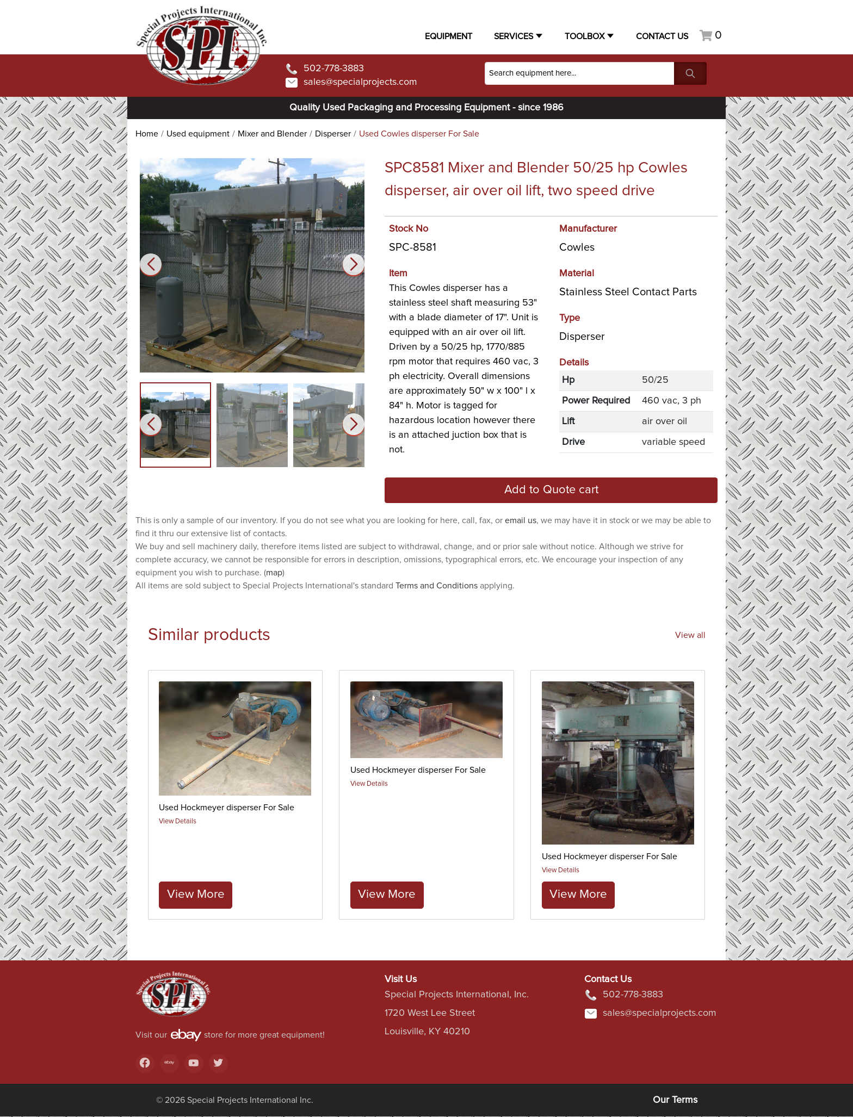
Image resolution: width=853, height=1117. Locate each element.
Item (398, 273)
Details (574, 363)
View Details (178, 821)
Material (576, 273)
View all (690, 635)
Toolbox (584, 36)
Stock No (408, 229)
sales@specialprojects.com (351, 82)
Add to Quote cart (551, 490)
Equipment (448, 36)
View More (196, 894)
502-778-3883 (324, 69)
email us (520, 520)
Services (513, 36)
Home (146, 133)
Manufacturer (588, 229)
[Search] (580, 73)
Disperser (333, 133)
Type (569, 318)
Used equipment (198, 133)
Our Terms (675, 1101)
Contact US (662, 36)
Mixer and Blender (272, 133)
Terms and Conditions (436, 585)
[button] (353, 264)
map (274, 572)
